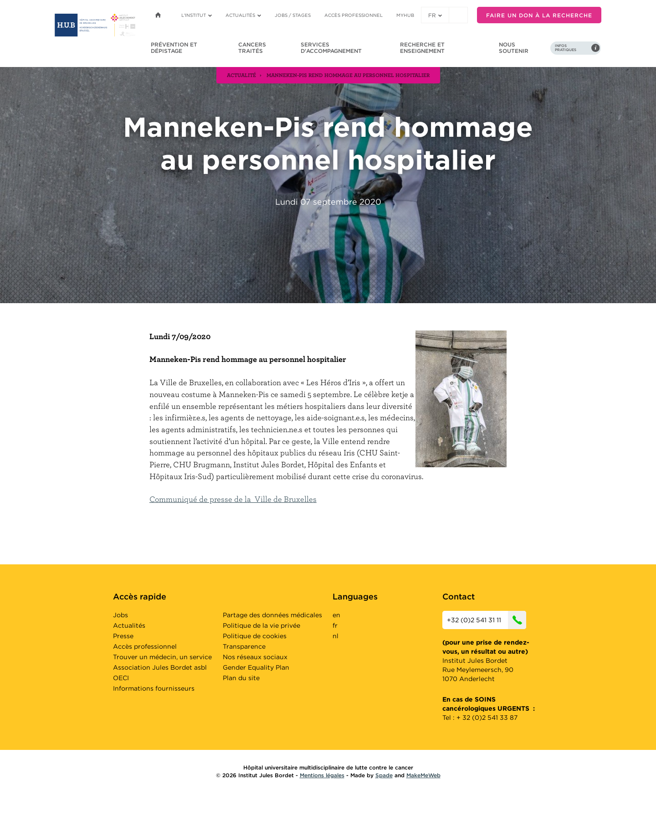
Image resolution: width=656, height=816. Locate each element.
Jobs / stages (293, 15)
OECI (121, 678)
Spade (384, 775)
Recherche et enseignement (422, 47)
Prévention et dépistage (174, 47)
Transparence (244, 646)
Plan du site (241, 678)
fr (435, 15)
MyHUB (405, 15)
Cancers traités (252, 47)
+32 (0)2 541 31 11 (486, 620)
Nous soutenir (513, 47)
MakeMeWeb (423, 775)
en (336, 615)
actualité (241, 75)
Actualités (243, 15)
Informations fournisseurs (154, 688)
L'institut (196, 15)
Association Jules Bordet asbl (160, 667)
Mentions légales (322, 775)
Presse (123, 636)
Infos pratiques (565, 47)
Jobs (120, 615)
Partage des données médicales (272, 615)
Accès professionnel (353, 15)
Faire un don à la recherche (539, 15)
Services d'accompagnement (331, 47)
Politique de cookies (255, 636)
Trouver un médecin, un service (162, 657)
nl (335, 636)
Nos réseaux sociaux (255, 657)
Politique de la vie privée (261, 625)
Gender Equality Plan (256, 667)
